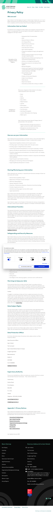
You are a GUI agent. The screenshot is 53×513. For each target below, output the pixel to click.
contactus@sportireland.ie (37, 469)
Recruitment (12, 426)
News (33, 7)
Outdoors (4, 472)
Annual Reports (5, 481)
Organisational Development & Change (18, 422)
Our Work (41, 7)
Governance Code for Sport (8, 458)
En (48, 1)
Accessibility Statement (7, 507)
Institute (4, 464)
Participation (5, 475)
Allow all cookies (41, 266)
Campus (3, 453)
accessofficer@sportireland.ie (37, 484)
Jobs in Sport (47, 7)
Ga (50, 1)
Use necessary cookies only (26, 266)
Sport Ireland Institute (15, 428)
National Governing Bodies (8, 467)
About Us (29, 7)
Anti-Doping (4, 447)
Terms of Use (25, 507)
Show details (44, 263)
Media (36, 7)
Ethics (3, 456)
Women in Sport (5, 478)
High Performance (6, 461)
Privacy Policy (17, 507)
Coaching (4, 450)
